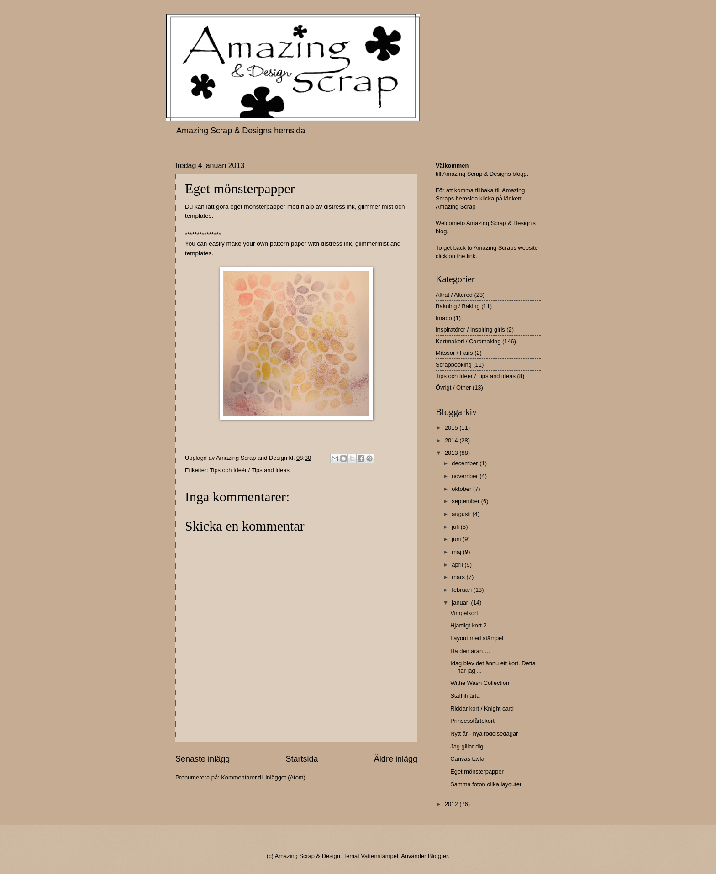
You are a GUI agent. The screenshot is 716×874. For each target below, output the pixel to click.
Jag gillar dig (466, 746)
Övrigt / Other (453, 387)
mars (459, 577)
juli (456, 526)
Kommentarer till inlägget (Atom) (263, 777)
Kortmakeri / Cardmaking (468, 341)
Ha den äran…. (470, 651)
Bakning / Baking (458, 306)
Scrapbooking (454, 364)
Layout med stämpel (476, 638)
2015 (452, 427)
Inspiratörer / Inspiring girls (470, 329)
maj (457, 551)
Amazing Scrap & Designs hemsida (240, 130)
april (458, 564)
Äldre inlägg (395, 758)
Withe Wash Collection (479, 682)
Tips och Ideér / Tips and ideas (250, 470)
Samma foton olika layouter (485, 784)
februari (462, 589)
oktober (462, 488)
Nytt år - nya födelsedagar (484, 733)
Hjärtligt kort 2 (468, 625)
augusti (462, 514)
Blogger (438, 856)
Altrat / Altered (454, 294)
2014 (452, 440)
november (465, 476)
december (465, 463)
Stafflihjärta (464, 695)
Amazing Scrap (455, 206)
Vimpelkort (464, 613)
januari (461, 602)
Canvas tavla (467, 758)
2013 (452, 452)
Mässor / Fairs (454, 352)
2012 (452, 803)
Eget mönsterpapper (477, 771)
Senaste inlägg (202, 758)
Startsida (301, 758)
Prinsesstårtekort (472, 720)
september (466, 501)
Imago (444, 318)
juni (457, 539)
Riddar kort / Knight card (482, 708)
